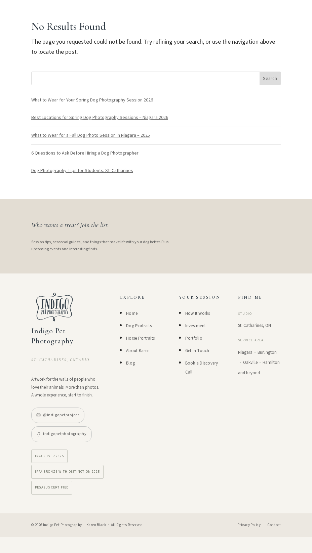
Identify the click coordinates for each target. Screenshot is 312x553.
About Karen (138, 351)
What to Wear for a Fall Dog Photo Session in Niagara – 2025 (90, 135)
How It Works (197, 313)
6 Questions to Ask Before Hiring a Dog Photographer (85, 153)
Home (132, 313)
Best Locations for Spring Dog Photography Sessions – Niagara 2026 (99, 117)
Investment (195, 326)
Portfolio (193, 338)
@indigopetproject (57, 415)
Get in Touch (197, 351)
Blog (130, 363)
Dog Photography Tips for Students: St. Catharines (82, 170)
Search (270, 78)
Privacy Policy (249, 524)
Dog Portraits (139, 326)
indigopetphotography (61, 434)
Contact (274, 524)
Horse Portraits (140, 338)
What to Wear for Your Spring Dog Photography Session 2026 (92, 100)
